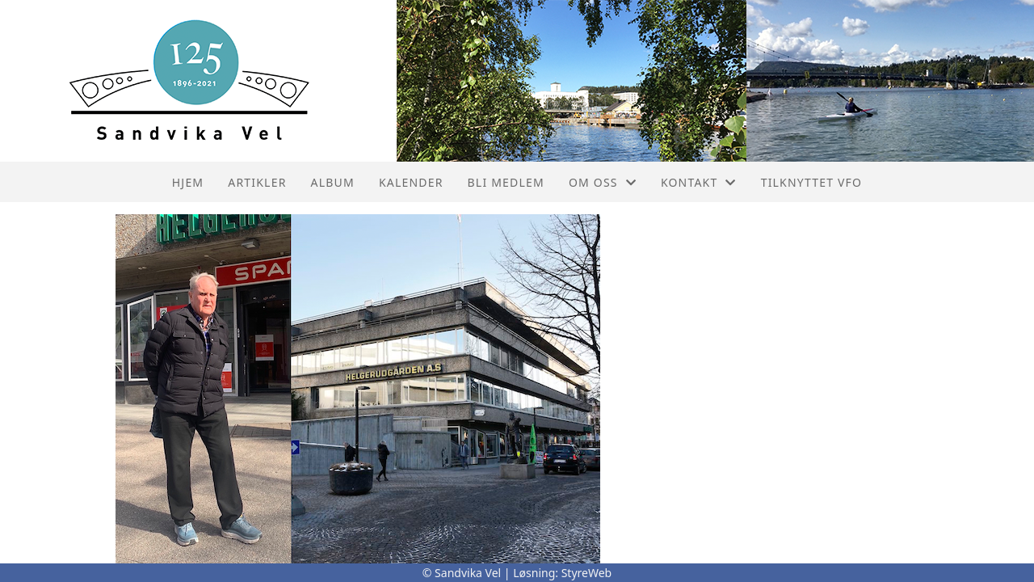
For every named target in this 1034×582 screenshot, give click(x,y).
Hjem (188, 182)
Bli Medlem (506, 182)
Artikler (257, 182)
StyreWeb (586, 572)
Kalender (411, 182)
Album (333, 182)
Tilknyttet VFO (812, 182)
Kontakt (699, 182)
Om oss (603, 182)
